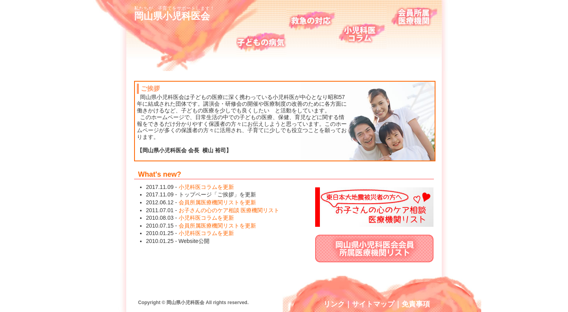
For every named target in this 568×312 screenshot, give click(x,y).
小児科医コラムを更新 (206, 187)
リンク (334, 304)
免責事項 (416, 304)
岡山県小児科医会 (172, 16)
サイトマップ (373, 304)
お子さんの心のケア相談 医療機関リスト (229, 210)
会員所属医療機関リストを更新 (217, 202)
